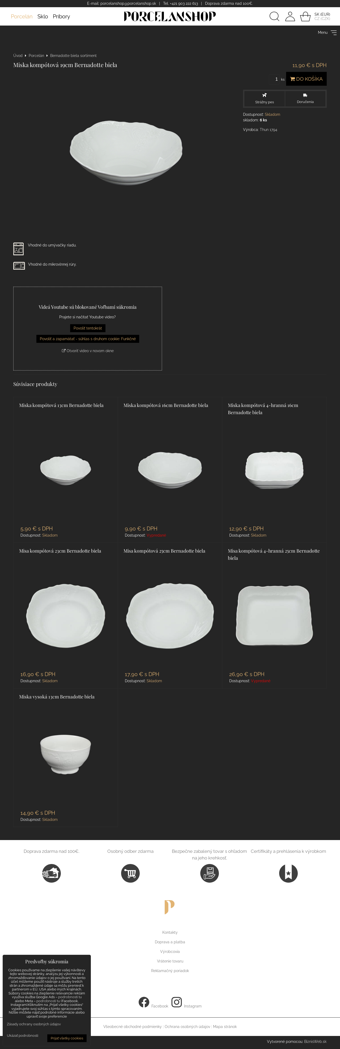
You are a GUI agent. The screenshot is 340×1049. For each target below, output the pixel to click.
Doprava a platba (170, 942)
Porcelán (22, 16)
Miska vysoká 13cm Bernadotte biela (57, 696)
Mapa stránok (225, 1027)
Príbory (61, 16)
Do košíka (306, 79)
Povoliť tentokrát (88, 328)
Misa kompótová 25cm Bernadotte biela (164, 551)
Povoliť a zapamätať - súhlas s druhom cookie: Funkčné (88, 339)
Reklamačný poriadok (170, 971)
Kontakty (170, 932)
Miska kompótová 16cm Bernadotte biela (166, 405)
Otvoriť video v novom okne (88, 351)
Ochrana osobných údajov (187, 1027)
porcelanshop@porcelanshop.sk (128, 3)
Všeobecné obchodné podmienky (132, 1027)
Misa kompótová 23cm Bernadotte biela (60, 551)
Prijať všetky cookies (67, 1038)
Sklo (42, 16)
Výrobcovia (170, 951)
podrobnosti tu (70, 997)
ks (277, 79)
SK (316, 14)
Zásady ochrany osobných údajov (34, 1024)
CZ (317, 18)
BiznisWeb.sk (315, 1041)
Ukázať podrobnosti (22, 1036)
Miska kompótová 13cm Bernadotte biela (61, 405)
